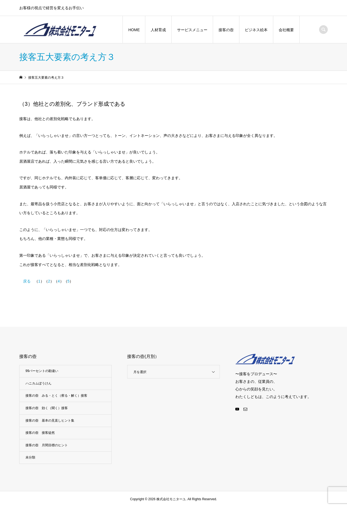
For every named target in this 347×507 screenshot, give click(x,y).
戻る (27, 281)
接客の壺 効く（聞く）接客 (46, 408)
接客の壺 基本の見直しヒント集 (49, 420)
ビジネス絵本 (256, 30)
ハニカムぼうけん (38, 383)
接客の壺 (226, 30)
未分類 (30, 457)
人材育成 (158, 30)
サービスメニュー (192, 30)
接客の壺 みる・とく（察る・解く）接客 (56, 395)
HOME (134, 30)
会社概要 (286, 30)
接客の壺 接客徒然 (40, 433)
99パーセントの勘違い (41, 371)
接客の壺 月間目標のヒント (46, 445)
